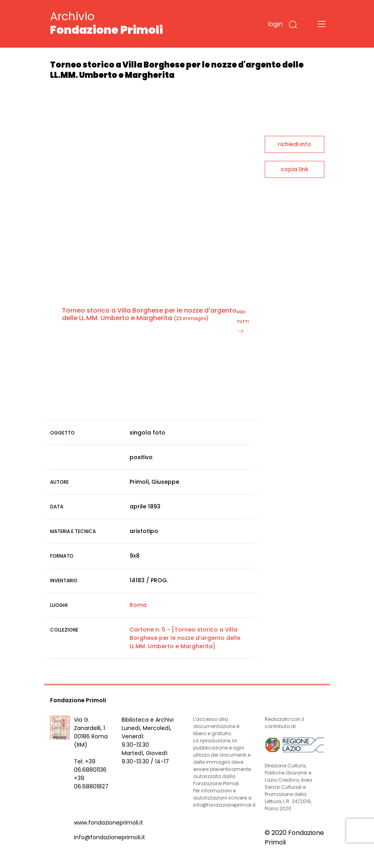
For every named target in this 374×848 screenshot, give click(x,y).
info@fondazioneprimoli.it (109, 837)
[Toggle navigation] (321, 24)
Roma (138, 605)
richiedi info (294, 144)
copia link (294, 169)
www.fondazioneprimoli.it (108, 823)
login (275, 24)
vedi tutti (242, 321)
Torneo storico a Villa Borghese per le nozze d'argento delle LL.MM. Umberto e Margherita (149, 314)
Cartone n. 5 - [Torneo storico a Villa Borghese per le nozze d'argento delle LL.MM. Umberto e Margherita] (185, 638)
